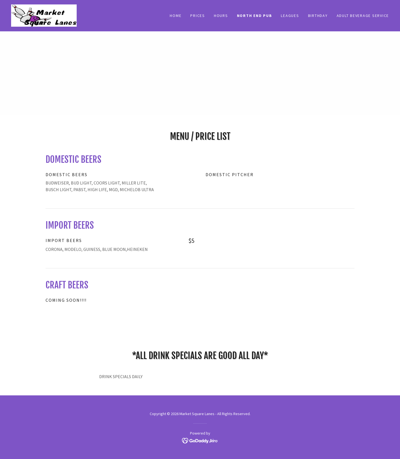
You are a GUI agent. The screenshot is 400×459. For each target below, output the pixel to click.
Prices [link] (197, 15)
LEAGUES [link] (290, 15)
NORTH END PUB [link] (254, 15)
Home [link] (175, 15)
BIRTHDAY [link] (318, 15)
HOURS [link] (221, 15)
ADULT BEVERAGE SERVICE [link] (363, 15)
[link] (44, 15)
